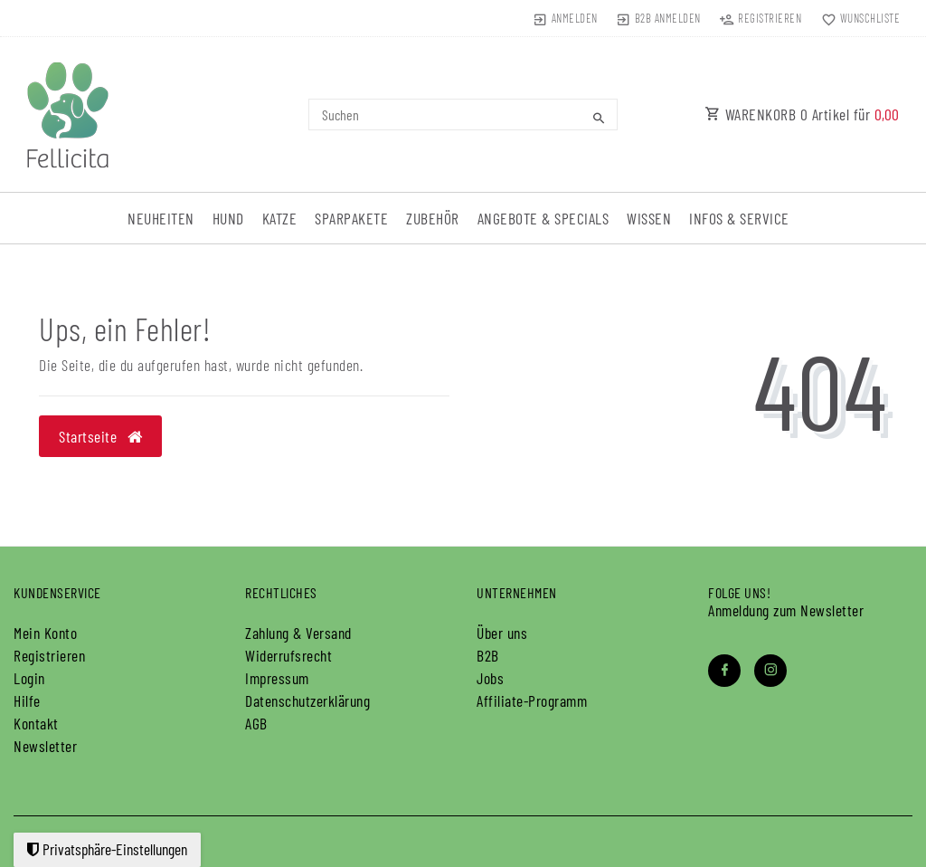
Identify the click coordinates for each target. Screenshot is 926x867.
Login (29, 678)
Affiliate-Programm (532, 700)
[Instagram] (770, 670)
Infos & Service (739, 218)
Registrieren (49, 655)
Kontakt (36, 723)
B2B (488, 655)
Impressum (277, 678)
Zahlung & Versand (298, 633)
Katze (280, 218)
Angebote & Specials (543, 218)
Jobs (490, 678)
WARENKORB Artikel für (802, 114)
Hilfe (27, 700)
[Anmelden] (564, 18)
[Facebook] (724, 670)
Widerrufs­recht (288, 655)
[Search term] (462, 114)
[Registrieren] (760, 18)
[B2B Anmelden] (659, 18)
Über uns (502, 633)
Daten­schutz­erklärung (307, 700)
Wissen (649, 218)
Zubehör (432, 218)
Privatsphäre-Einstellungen (107, 849)
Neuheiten (161, 218)
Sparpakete (351, 218)
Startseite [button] (100, 436)
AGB (256, 723)
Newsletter (45, 746)
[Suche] (599, 118)
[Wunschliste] (856, 18)
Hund (228, 218)
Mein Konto (45, 633)
